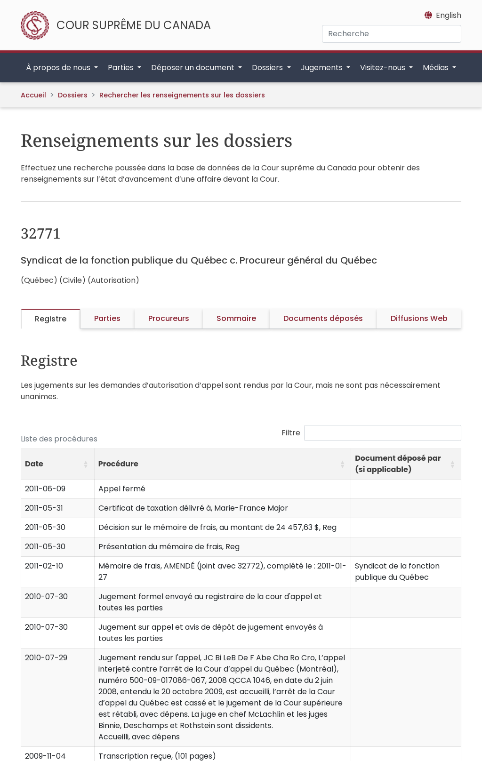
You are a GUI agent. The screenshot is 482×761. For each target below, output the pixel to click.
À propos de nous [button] (59, 67)
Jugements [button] (323, 67)
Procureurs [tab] (168, 318)
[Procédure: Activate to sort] (222, 464)
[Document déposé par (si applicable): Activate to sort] (406, 464)
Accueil (33, 95)
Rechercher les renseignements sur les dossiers (182, 95)
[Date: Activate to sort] (58, 464)
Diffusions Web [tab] (419, 318)
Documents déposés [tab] (323, 318)
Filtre (290, 432)
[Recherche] (391, 34)
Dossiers (73, 95)
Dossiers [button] (268, 67)
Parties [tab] (107, 318)
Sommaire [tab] (236, 318)
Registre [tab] (50, 318)
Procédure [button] (118, 463)
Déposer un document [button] (193, 67)
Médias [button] (436, 67)
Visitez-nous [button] (383, 67)
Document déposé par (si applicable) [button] (398, 464)
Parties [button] (122, 67)
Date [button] (34, 463)
